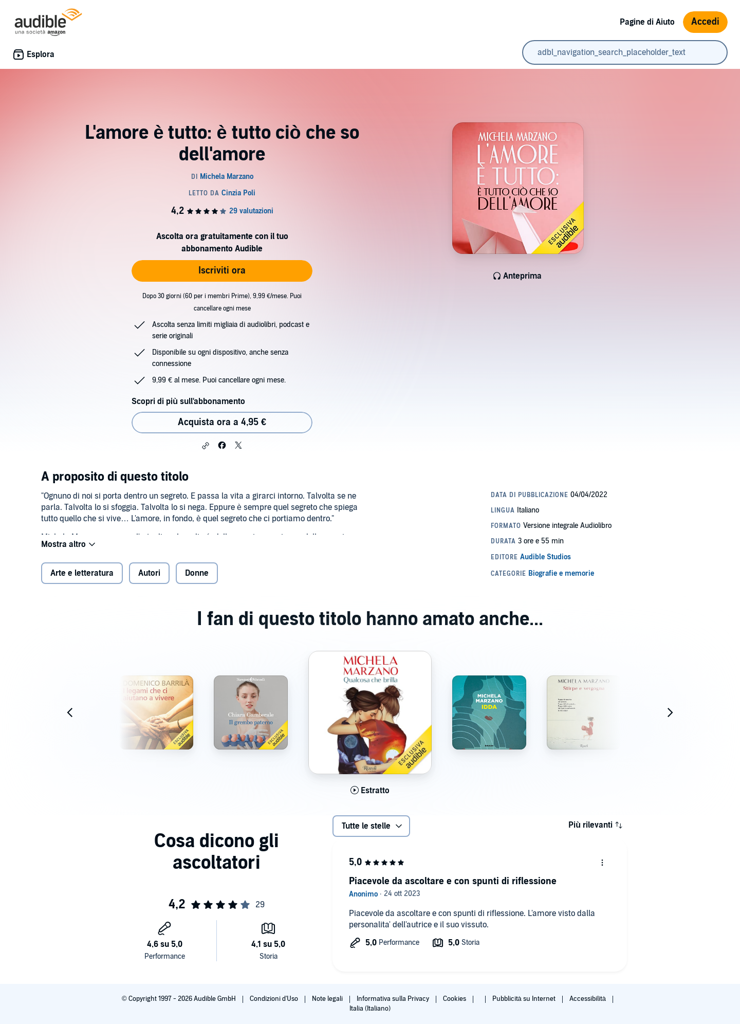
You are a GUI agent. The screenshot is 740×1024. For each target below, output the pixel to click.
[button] (205, 446)
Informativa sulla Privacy (394, 999)
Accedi (705, 21)
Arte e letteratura (82, 581)
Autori (149, 581)
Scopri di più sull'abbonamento (188, 401)
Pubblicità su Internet (524, 999)
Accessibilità (588, 999)
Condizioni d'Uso (275, 999)
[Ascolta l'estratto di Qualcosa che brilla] (370, 799)
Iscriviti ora (222, 270)
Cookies (455, 999)
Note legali (328, 999)
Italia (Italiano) (370, 1008)
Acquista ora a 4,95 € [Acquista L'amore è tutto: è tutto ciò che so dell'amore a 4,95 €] (222, 422)
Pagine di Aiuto (647, 22)
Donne (197, 581)
